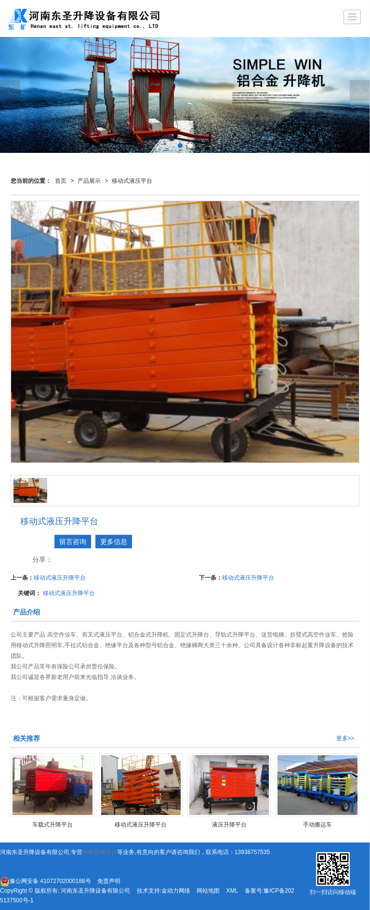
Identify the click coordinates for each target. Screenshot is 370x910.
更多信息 (113, 541)
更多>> (345, 738)
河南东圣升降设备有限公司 (95, 890)
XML (232, 890)
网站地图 (208, 890)
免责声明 (108, 881)
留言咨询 (72, 541)
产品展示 (89, 180)
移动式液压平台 (132, 180)
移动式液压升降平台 (60, 577)
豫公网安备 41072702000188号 (45, 881)
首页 (60, 180)
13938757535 (252, 852)
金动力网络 (175, 890)
